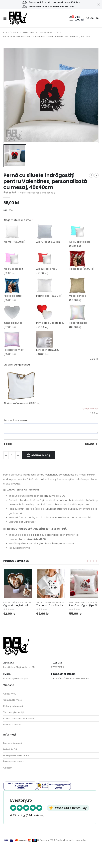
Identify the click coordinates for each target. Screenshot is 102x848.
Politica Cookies (12, 725)
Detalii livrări (10, 749)
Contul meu (9, 694)
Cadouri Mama (31, 602)
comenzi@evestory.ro (15, 678)
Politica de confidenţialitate (18, 718)
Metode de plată (12, 743)
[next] (96, 175)
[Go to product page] (22, 583)
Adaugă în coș (40, 455)
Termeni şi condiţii (13, 712)
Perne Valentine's (81, 602)
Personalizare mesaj (15, 420)
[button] (6, 18)
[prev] (91, 175)
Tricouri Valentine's (49, 602)
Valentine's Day (67, 602)
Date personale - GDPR (16, 756)
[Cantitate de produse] (12, 455)
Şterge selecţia (90, 408)
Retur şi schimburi (13, 706)
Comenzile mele (12, 700)
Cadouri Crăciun (15, 602)
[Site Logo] (18, 18)
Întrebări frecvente (13, 762)
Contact (7, 768)
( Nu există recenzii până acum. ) (36, 192)
